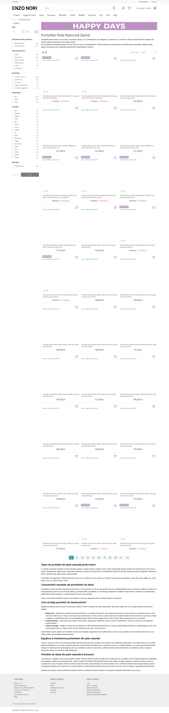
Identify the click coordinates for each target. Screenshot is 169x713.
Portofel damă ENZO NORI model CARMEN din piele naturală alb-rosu (59, 147)
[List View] (46, 52)
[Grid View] (43, 52)
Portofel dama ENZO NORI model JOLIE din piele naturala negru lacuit (60, 296)
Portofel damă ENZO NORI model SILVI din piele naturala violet (98, 395)
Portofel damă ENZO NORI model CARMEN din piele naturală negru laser (137, 147)
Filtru (30, 175)
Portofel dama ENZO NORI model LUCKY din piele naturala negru (99, 346)
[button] (62, 15)
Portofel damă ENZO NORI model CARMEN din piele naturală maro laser (98, 147)
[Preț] (17, 32)
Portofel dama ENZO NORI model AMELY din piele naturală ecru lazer (138, 495)
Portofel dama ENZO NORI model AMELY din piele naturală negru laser (138, 97)
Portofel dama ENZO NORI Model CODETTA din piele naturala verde (137, 196)
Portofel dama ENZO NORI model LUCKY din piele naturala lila (61, 346)
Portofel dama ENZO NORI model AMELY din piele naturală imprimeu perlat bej (99, 97)
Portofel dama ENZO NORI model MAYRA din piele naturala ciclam (138, 346)
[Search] (114, 8)
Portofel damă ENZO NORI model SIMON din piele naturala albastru (138, 395)
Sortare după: (134, 52)
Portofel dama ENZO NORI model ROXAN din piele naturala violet (61, 395)
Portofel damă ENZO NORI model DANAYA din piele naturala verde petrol (59, 246)
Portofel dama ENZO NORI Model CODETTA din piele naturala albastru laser (98, 196)
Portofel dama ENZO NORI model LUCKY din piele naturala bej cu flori (99, 296)
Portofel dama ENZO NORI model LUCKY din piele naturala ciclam (138, 296)
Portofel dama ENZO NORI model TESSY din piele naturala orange (138, 445)
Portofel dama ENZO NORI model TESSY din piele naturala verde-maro (60, 495)
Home (14, 20)
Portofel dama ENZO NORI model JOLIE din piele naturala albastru (137, 246)
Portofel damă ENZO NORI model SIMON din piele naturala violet (61, 445)
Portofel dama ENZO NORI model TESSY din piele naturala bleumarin (99, 445)
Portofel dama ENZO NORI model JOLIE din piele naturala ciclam (137, 544)
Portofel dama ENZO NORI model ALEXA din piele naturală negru (99, 495)
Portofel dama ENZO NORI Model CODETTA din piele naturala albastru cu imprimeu (60, 196)
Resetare (16, 175)
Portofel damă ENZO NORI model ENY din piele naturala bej (98, 246)
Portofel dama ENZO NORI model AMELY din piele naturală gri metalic (61, 97)
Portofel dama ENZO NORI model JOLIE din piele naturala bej (98, 544)
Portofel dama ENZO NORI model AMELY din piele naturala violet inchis (61, 544)
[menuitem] (16, 15)
